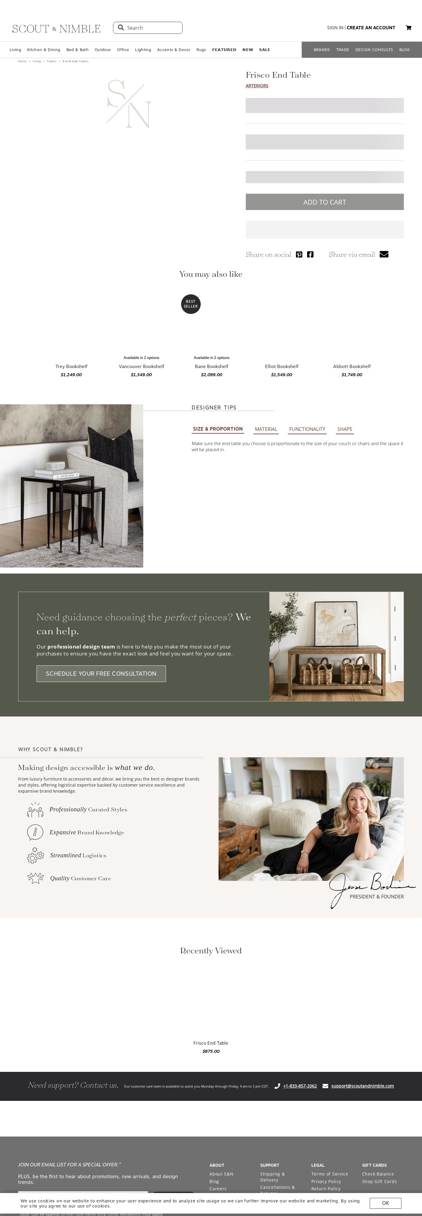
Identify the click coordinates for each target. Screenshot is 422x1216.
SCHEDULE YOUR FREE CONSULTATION (101, 673)
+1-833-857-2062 (300, 1086)
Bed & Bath (78, 49)
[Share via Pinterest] (299, 254)
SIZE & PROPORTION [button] (218, 429)
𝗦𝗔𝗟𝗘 (264, 49)
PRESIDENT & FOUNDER (377, 896)
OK (385, 1203)
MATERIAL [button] (266, 429)
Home (23, 61)
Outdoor (103, 49)
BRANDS (322, 49)
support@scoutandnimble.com (362, 1086)
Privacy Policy (326, 1181)
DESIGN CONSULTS (374, 49)
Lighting (143, 49)
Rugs (201, 49)
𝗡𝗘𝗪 (247, 49)
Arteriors (257, 86)
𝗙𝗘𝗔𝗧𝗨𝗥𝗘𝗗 (224, 49)
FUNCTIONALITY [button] (307, 429)
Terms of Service (329, 1174)
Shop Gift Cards (379, 1181)
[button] (408, 28)
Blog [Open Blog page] (214, 1181)
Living (15, 49)
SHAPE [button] (344, 429)
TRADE (342, 49)
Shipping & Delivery (272, 1177)
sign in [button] (335, 28)
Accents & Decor (173, 49)
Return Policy (326, 1189)
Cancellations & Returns (277, 1190)
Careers (218, 1189)
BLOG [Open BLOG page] (404, 49)
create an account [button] (371, 28)
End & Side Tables (75, 61)
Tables (51, 61)
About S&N (221, 1174)
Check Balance (378, 1174)
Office (123, 49)
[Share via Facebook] (310, 254)
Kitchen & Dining (43, 49)
